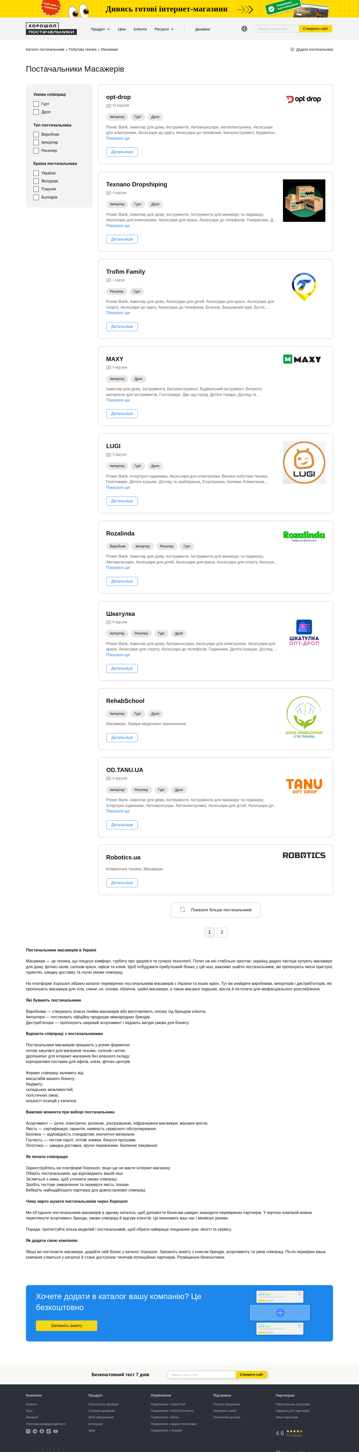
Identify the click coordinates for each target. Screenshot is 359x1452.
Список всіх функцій (103, 1404)
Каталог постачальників (45, 49)
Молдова (49, 181)
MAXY (114, 359)
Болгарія (49, 197)
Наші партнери (287, 1417)
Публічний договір (226, 1417)
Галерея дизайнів (101, 1411)
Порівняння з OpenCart (168, 1404)
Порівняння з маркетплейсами (173, 1424)
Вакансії (32, 1417)
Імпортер (49, 142)
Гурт (45, 104)
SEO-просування (101, 1417)
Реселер (49, 150)
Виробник (50, 134)
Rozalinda (120, 533)
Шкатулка (120, 613)
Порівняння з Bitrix (165, 1417)
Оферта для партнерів (293, 1411)
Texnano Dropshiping (136, 184)
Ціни (122, 29)
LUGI (113, 446)
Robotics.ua (123, 857)
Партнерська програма (293, 1404)
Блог (29, 1411)
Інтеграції (95, 1424)
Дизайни (202, 29)
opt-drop (118, 97)
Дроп (46, 112)
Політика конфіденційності (46, 1424)
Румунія (48, 189)
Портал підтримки (226, 1404)
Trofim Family (125, 271)
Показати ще (118, 138)
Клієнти (140, 29)
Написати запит (225, 1411)
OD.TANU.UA (124, 770)
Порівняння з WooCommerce (172, 1411)
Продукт (100, 29)
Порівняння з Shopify (166, 1430)
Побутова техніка (82, 49)
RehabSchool (125, 700)
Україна (48, 173)
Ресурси (164, 29)
